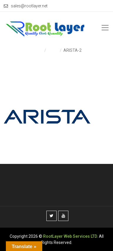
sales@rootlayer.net (26, 6)
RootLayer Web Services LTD (70, 236)
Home (37, 50)
